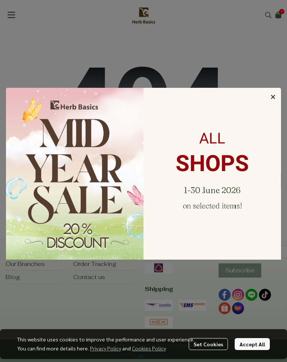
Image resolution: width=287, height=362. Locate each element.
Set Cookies (208, 344)
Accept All (252, 344)
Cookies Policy (149, 348)
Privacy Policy (105, 348)
